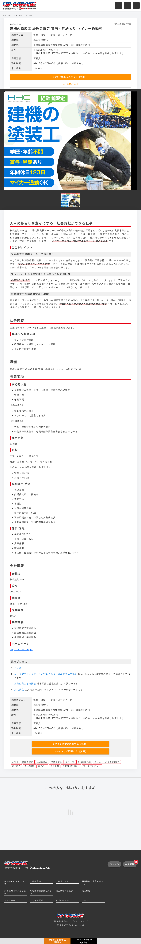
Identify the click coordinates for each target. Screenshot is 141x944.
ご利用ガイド (62, 881)
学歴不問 (54, 766)
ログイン (114, 864)
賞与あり (42, 766)
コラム (85, 900)
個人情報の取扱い (64, 891)
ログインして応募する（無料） (70, 751)
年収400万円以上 (71, 766)
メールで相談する (83, 941)
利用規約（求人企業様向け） (15, 892)
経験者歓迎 (27, 762)
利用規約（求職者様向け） (92, 882)
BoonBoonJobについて (14, 882)
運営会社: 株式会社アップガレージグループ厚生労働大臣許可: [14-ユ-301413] (70, 920)
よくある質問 (36, 900)
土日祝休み (42, 762)
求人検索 (19, 15)
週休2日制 (29, 766)
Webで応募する (57, 941)
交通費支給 (56, 762)
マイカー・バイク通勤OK (107, 762)
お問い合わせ (62, 900)
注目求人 (16, 766)
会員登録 (131, 863)
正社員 (15, 762)
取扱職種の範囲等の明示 (41, 892)
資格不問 (70, 762)
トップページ (7, 15)
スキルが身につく (91, 766)
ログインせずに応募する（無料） (70, 744)
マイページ (9, 900)
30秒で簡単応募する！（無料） (70, 77)
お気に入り (72, 84)
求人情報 (86, 891)
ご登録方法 (35, 881)
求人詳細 (29, 15)
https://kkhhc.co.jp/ (21, 649)
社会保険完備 (84, 762)
